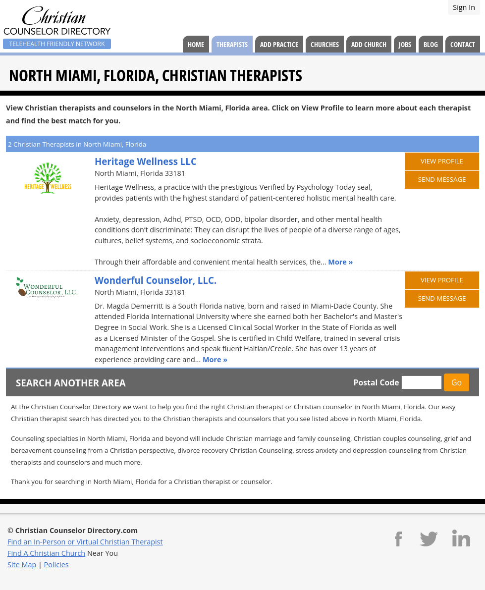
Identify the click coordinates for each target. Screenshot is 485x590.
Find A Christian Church (46, 553)
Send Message (442, 179)
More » (340, 262)
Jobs (405, 44)
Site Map (21, 564)
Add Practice (279, 44)
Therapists (232, 44)
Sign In (464, 7)
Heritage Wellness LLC (146, 161)
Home (196, 44)
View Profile (442, 161)
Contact (462, 44)
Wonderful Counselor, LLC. (155, 280)
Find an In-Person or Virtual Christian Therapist (85, 541)
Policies (56, 564)
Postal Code (376, 382)
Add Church (368, 44)
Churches (325, 44)
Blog (431, 44)
